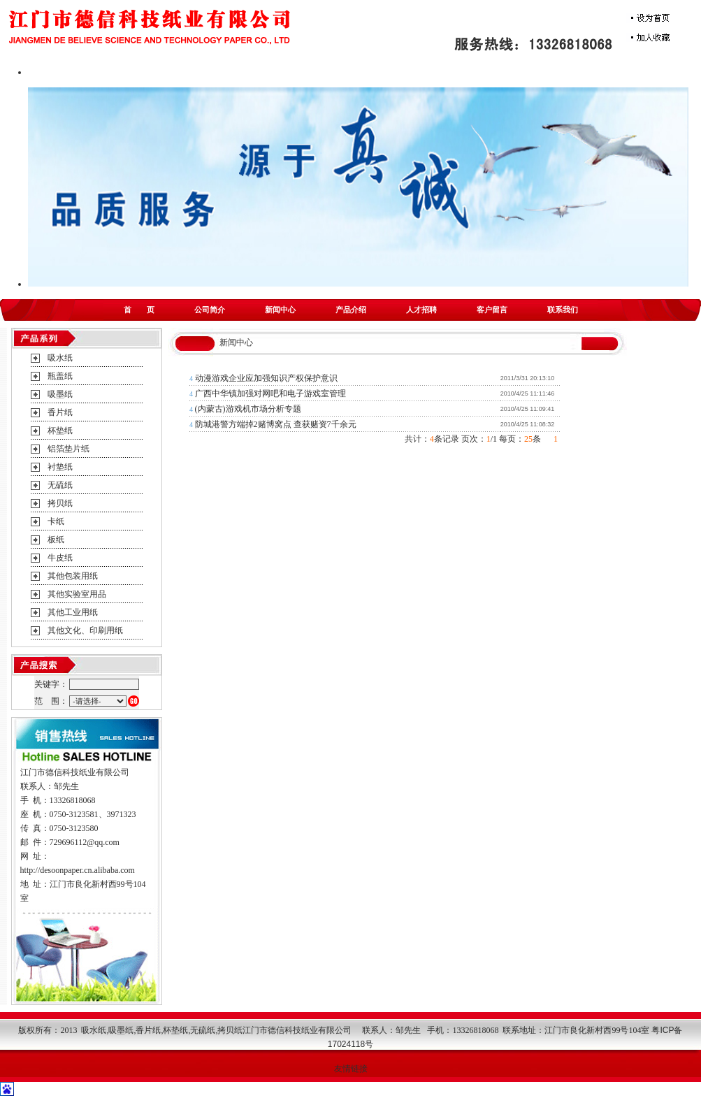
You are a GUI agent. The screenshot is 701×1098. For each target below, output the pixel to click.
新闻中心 (280, 309)
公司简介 (209, 309)
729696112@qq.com (85, 842)
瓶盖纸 (60, 376)
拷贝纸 (60, 503)
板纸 (56, 539)
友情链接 (351, 1069)
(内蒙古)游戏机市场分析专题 (248, 409)
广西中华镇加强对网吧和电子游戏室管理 (270, 393)
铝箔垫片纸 (68, 449)
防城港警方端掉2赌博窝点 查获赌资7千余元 (275, 424)
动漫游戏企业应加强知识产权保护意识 (266, 378)
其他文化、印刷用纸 (85, 630)
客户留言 (492, 309)
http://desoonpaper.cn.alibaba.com (77, 870)
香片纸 (60, 412)
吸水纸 (60, 358)
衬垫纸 (60, 467)
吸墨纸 (60, 394)
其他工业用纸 (73, 612)
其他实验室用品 (77, 594)
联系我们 (562, 309)
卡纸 (56, 521)
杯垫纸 (60, 430)
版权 (26, 1030)
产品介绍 (350, 309)
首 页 (139, 309)
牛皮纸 (60, 558)
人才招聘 (421, 309)
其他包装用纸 (73, 576)
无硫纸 (60, 485)
